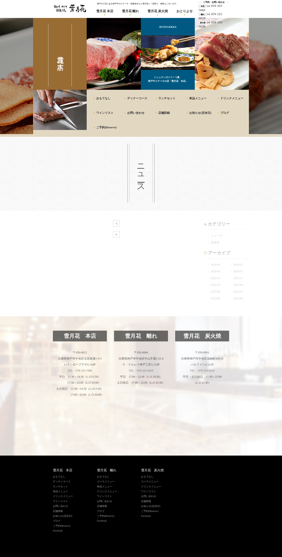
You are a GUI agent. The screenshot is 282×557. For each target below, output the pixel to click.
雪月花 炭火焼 (157, 11)
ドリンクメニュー (231, 98)
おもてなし (103, 98)
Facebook (58, 530)
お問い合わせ (135, 112)
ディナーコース (137, 98)
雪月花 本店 (104, 11)
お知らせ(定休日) (200, 112)
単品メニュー (197, 98)
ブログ (224, 112)
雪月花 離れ (130, 11)
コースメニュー (106, 481)
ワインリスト (104, 112)
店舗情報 (58, 511)
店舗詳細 (164, 112)
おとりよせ (184, 11)
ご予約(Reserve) (106, 127)
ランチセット (167, 98)
